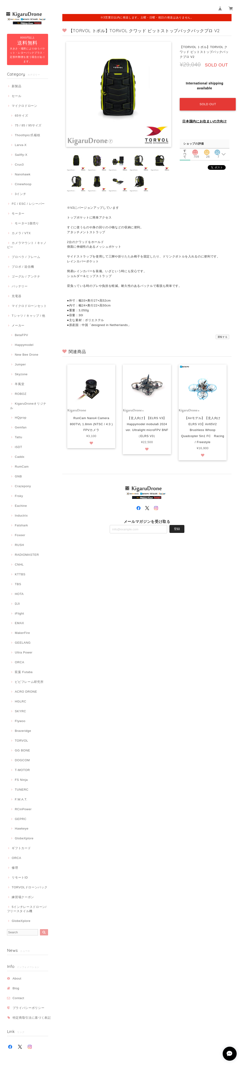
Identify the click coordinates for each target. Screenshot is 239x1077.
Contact (18, 998)
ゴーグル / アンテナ (26, 276)
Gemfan (21, 427)
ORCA (19, 662)
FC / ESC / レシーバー (28, 203)
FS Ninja (21, 780)
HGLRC (20, 701)
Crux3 (19, 164)
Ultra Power (23, 652)
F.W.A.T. (21, 799)
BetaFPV (21, 335)
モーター (18, 213)
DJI (17, 603)
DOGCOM (22, 760)
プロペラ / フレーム (26, 257)
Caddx (19, 457)
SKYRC (20, 711)
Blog (16, 988)
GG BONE (22, 750)
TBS (18, 584)
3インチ (20, 194)
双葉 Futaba (23, 672)
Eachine (21, 505)
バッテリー (20, 286)
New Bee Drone (26, 354)
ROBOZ (20, 394)
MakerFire (22, 633)
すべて (184, 150)
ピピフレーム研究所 (29, 682)
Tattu (18, 437)
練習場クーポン (23, 897)
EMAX (19, 623)
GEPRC (20, 819)
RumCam (21, 466)
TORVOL (21, 740)
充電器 (16, 296)
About (17, 978)
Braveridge (23, 731)
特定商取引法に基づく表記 (32, 1017)
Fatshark (21, 525)
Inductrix (21, 515)
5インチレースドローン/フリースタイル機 (26, 909)
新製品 (16, 86)
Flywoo (20, 721)
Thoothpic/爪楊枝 (27, 135)
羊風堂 (19, 384)
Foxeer (20, 535)
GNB (18, 476)
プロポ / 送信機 (23, 266)
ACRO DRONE (26, 691)
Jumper (20, 364)
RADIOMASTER (27, 554)
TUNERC (21, 789)
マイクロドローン (24, 106)
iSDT (18, 447)
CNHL (19, 564)
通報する (223, 337)
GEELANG (23, 642)
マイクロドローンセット (29, 306)
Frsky (19, 496)
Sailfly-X (21, 154)
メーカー (18, 325)
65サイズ (21, 115)
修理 (15, 867)
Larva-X (21, 145)
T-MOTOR (22, 770)
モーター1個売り (27, 223)
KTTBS (20, 574)
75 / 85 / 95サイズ (28, 125)
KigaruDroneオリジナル (28, 406)
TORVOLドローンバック (29, 887)
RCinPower (23, 809)
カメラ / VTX (21, 233)
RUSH (19, 545)
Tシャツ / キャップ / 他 (28, 315)
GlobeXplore (24, 838)
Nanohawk (22, 174)
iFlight (19, 613)
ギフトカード (21, 848)
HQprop (20, 417)
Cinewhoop (23, 184)
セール (16, 96)
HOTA (19, 594)
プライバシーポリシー (29, 1008)
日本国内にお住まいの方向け (204, 121)
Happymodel (24, 345)
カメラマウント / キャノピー (27, 245)
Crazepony (23, 486)
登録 (177, 529)
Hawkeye (21, 828)
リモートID (20, 877)
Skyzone (21, 374)
